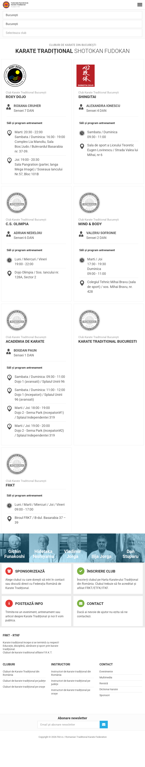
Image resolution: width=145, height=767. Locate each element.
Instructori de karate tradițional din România (71, 673)
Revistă (103, 683)
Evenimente (106, 671)
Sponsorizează (25, 571)
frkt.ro (15, 5)
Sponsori (104, 695)
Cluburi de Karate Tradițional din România (21, 673)
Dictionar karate (108, 689)
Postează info (24, 603)
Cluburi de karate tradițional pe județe (24, 680)
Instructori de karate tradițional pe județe (70, 682)
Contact (90, 603)
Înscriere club (96, 571)
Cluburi (9, 664)
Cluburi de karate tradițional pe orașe (24, 686)
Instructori (60, 664)
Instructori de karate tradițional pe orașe (70, 692)
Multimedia (105, 677)
